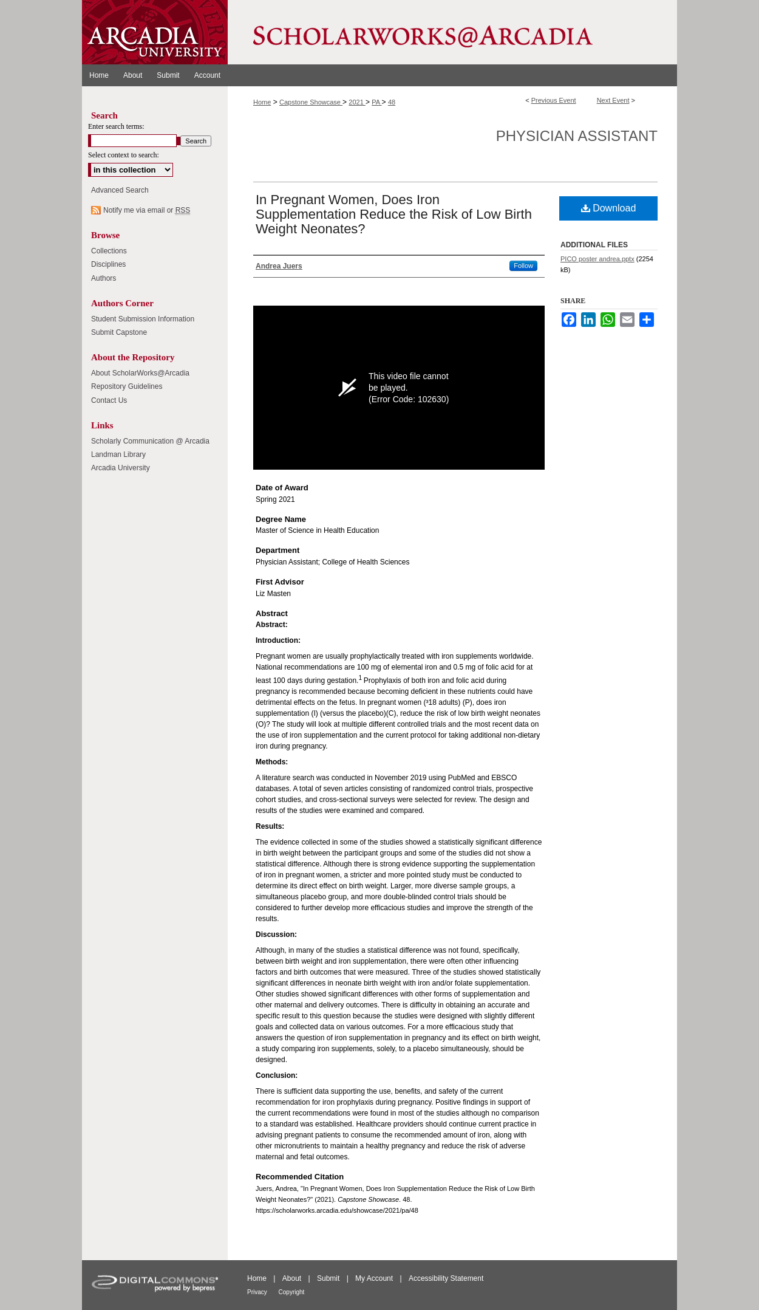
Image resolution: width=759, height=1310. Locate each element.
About (293, 1278)
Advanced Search (120, 190)
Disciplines (108, 264)
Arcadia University (120, 468)
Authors (103, 278)
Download (608, 208)
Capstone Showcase (310, 102)
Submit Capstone (119, 332)
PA (376, 102)
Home (262, 102)
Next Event (613, 100)
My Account (375, 1278)
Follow (523, 265)
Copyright (292, 1292)
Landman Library (118, 454)
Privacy (258, 1292)
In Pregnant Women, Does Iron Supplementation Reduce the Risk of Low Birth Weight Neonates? (394, 214)
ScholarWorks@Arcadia (452, 32)
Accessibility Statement (446, 1278)
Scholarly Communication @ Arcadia (150, 441)
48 (391, 102)
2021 (357, 102)
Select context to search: (123, 155)
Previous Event (553, 100)
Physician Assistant (577, 136)
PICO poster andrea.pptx (597, 258)
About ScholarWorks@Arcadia (140, 373)
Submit (329, 1278)
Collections (109, 251)
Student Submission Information (142, 319)
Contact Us (109, 400)
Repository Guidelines (126, 386)
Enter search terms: (116, 126)
